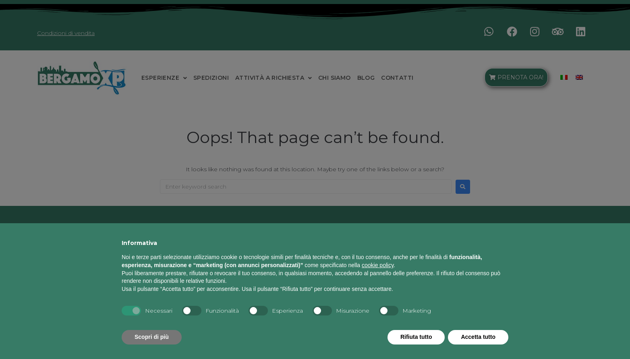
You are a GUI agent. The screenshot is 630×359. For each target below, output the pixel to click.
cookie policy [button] (378, 265)
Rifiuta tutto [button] (416, 337)
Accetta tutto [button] (478, 337)
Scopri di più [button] (152, 337)
